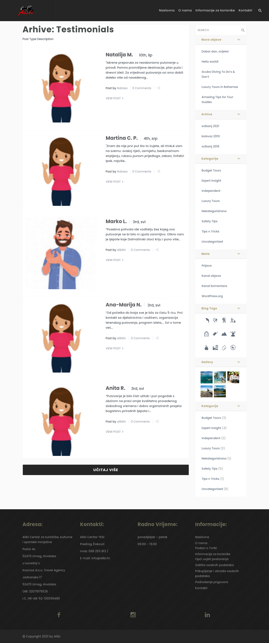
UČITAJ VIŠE (105, 469)
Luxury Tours (211, 201)
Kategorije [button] (209, 159)
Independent (211, 191)
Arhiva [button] (206, 114)
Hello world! (210, 62)
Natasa (122, 88)
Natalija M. (119, 54)
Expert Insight (211, 181)
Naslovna (167, 10)
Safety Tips (210, 221)
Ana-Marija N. (124, 304)
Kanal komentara (214, 286)
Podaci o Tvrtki (206, 548)
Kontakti (245, 10)
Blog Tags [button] (209, 308)
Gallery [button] (207, 362)
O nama (185, 10)
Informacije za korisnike (215, 10)
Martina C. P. (122, 138)
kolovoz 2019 (211, 136)
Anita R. (115, 388)
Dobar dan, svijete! (215, 51)
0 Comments (141, 88)
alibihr (121, 250)
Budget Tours (211, 170)
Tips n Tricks (210, 231)
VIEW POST (113, 98)
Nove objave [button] (211, 40)
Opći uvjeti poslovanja (212, 559)
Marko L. (116, 221)
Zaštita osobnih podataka (214, 565)
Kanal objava (211, 276)
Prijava (207, 266)
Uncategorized (212, 241)
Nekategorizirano (214, 211)
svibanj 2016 (210, 146)
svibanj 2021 (210, 126)
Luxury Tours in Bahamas (220, 87)
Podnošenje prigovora (211, 582)
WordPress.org (212, 296)
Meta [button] (205, 254)
